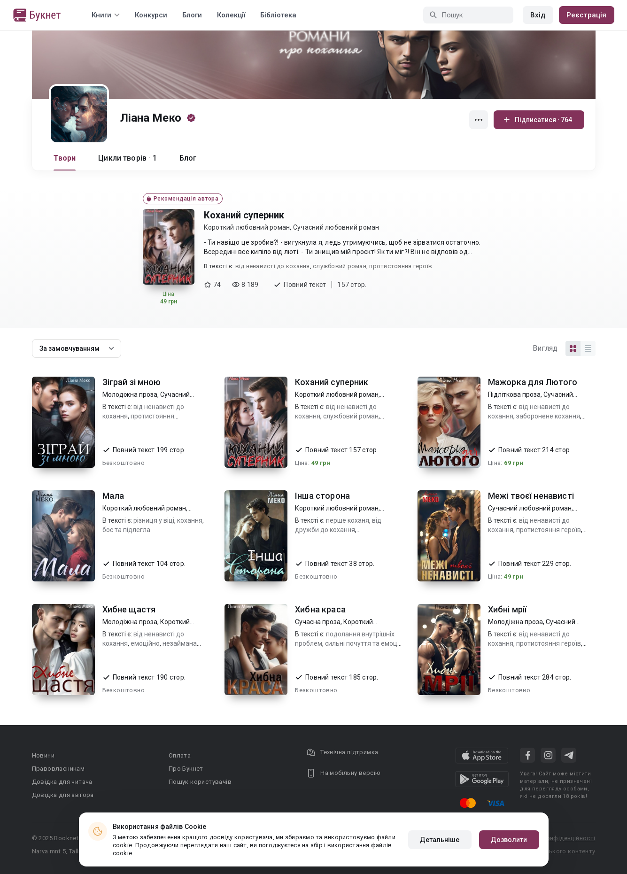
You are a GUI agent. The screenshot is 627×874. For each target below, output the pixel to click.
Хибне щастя (129, 609)
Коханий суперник (244, 215)
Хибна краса (320, 609)
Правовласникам (58, 768)
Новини (43, 755)
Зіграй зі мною (131, 382)
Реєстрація (586, 15)
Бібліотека (278, 15)
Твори (65, 158)
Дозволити (509, 839)
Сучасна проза (318, 622)
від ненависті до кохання (272, 266)
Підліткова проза (514, 394)
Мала (113, 496)
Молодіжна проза (129, 394)
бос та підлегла (126, 530)
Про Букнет (186, 768)
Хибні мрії (507, 609)
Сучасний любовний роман (336, 227)
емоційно (145, 643)
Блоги (192, 15)
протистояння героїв (400, 266)
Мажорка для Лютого (533, 382)
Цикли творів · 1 (127, 158)
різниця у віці (153, 520)
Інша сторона (322, 496)
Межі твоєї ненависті (531, 496)
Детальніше (440, 839)
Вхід (537, 15)
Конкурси (151, 15)
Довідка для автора (63, 794)
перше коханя (347, 520)
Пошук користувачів (200, 781)
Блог (188, 158)
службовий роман (339, 266)
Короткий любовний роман (247, 227)
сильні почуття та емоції (363, 643)
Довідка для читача (62, 781)
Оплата (180, 755)
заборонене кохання (548, 416)
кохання (189, 520)
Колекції (231, 15)
